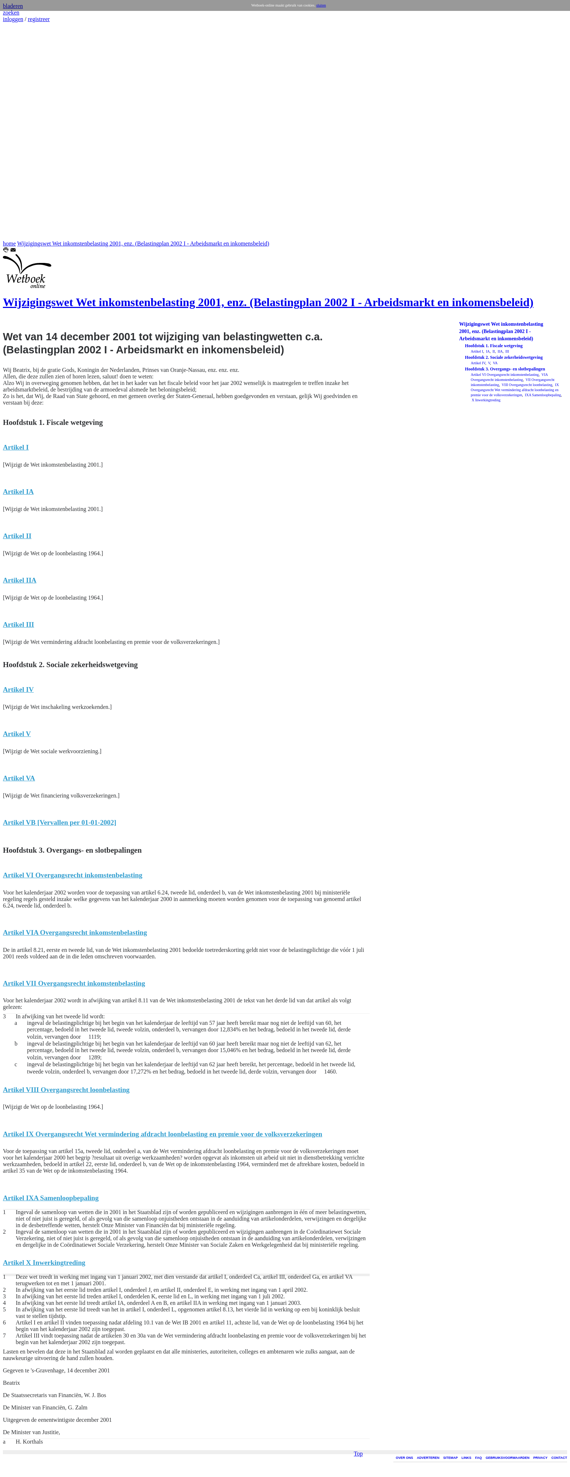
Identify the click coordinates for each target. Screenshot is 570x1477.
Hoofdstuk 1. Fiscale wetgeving (494, 345)
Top (358, 554)
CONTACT (559, 1458)
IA (487, 351)
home (9, 243)
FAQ (478, 1458)
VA (494, 363)
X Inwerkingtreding (486, 400)
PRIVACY (540, 1458)
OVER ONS (404, 1458)
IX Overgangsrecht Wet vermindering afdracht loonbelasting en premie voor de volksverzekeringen (515, 390)
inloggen (13, 19)
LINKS (466, 1458)
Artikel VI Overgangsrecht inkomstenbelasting (505, 375)
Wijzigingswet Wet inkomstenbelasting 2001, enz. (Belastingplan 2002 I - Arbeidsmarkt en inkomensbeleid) (143, 243)
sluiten (321, 5)
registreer (38, 19)
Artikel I (477, 351)
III (507, 351)
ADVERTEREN (428, 1458)
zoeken (11, 12)
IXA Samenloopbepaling (542, 395)
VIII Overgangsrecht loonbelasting (527, 385)
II (493, 351)
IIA (499, 351)
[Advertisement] (25, 131)
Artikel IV (478, 363)
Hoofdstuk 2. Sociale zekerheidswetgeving (504, 357)
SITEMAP (450, 1458)
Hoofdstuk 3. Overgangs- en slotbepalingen (505, 369)
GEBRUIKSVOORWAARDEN (507, 1458)
